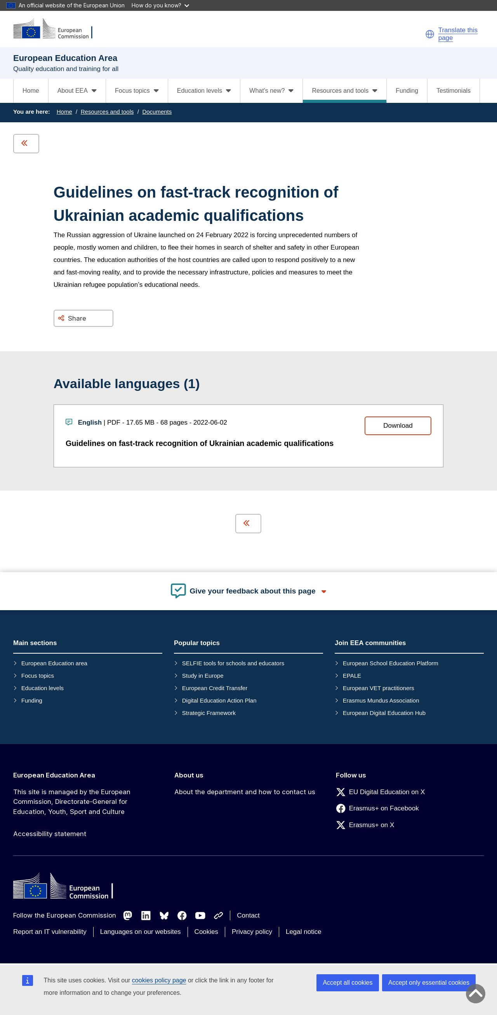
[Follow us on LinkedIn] (146, 916)
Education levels (42, 688)
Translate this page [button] (458, 34)
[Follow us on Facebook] (182, 916)
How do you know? (160, 5)
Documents (157, 111)
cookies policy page (159, 980)
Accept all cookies (347, 982)
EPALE (352, 675)
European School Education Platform (390, 663)
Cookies (206, 931)
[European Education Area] (58, 29)
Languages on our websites (140, 931)
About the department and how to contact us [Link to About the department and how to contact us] (244, 792)
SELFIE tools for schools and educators (233, 663)
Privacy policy (252, 931)
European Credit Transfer (214, 688)
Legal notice (303, 931)
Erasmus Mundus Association (381, 700)
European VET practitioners (378, 688)
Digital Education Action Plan (219, 700)
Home (31, 90)
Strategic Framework (209, 713)
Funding (407, 90)
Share (77, 318)
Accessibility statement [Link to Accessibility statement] (49, 834)
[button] (429, 34)
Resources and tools (107, 111)
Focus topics (37, 675)
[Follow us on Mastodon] (128, 916)
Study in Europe (203, 675)
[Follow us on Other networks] (219, 916)
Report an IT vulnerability (50, 931)
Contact (248, 915)
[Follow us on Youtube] (200, 916)
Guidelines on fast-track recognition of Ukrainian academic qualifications (200, 443)
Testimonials (453, 90)
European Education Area (54, 775)
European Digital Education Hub (384, 713)
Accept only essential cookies (428, 982)
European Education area (54, 663)
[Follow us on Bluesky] (164, 916)
